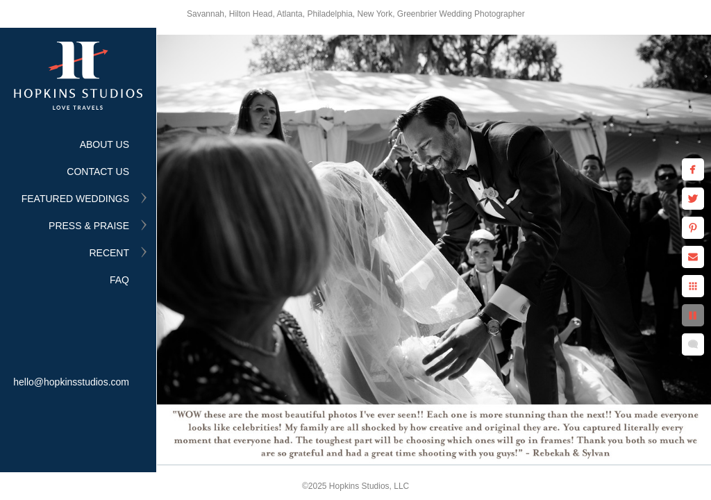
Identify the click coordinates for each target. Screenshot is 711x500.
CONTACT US (98, 171)
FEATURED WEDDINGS (75, 198)
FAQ (119, 279)
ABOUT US (104, 144)
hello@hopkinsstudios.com (71, 382)
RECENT (109, 252)
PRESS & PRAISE (89, 225)
